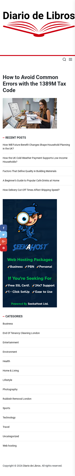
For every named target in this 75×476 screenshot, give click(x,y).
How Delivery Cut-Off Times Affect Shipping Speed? (31, 189)
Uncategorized (11, 436)
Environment (10, 351)
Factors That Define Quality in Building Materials (29, 171)
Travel (6, 426)
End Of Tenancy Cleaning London (21, 333)
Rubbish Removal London (17, 398)
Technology (9, 417)
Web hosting (10, 445)
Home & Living (11, 370)
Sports (6, 408)
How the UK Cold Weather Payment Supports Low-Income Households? (35, 160)
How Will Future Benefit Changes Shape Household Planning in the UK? (36, 146)
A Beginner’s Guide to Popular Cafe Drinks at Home (31, 180)
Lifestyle (7, 380)
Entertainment (11, 342)
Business (8, 323)
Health (6, 361)
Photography (10, 389)
